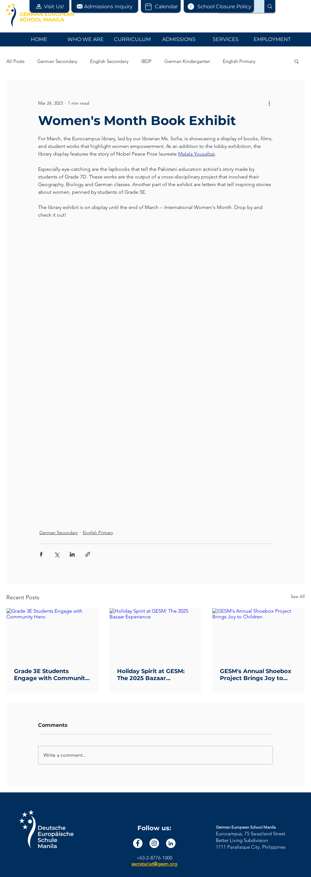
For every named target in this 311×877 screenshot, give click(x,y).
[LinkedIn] (170, 843)
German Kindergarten (187, 61)
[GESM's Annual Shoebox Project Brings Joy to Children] (258, 634)
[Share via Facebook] (41, 554)
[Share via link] (88, 554)
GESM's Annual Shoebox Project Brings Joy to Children (255, 675)
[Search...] (269, 6)
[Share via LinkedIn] (72, 554)
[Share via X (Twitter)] (57, 554)
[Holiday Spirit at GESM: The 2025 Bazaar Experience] (155, 634)
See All (298, 596)
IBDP (146, 61)
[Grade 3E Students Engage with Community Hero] (52, 634)
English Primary (239, 61)
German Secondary (57, 61)
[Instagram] (154, 843)
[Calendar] (161, 6)
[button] (49, 6)
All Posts (15, 61)
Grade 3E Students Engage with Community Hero (51, 675)
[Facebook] (137, 843)
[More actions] (269, 103)
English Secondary (109, 61)
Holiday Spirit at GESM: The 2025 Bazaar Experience (151, 675)
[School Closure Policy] (219, 6)
